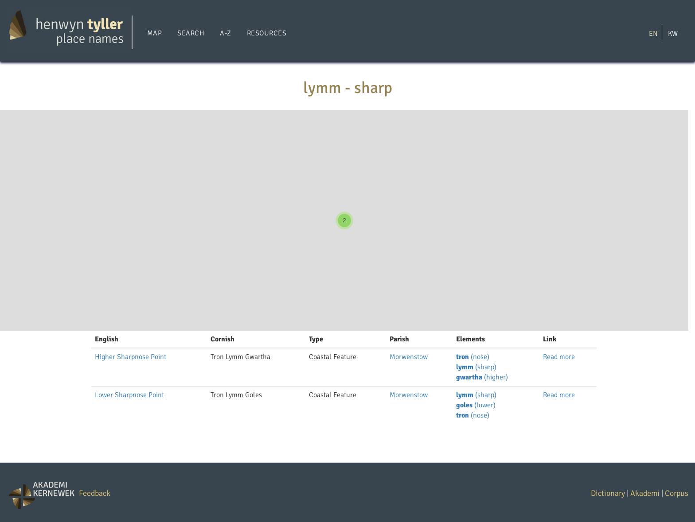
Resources (266, 33)
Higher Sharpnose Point (130, 356)
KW (673, 33)
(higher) (482, 377)
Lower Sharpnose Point (129, 395)
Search (190, 33)
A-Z (225, 33)
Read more (559, 356)
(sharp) (476, 367)
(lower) (476, 405)
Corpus (676, 493)
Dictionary (608, 493)
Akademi (645, 493)
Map (154, 33)
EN (653, 33)
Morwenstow (409, 356)
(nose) (472, 356)
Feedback (94, 493)
